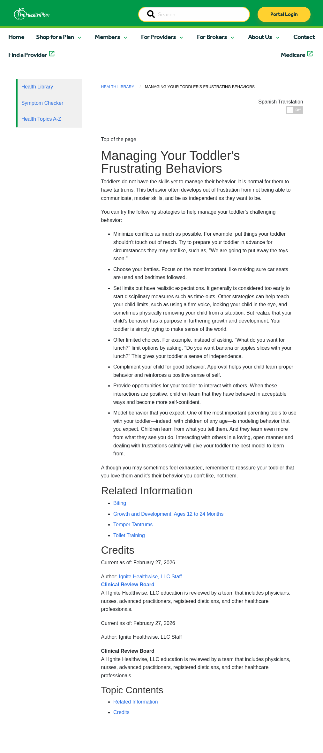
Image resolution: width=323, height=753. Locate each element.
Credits (121, 712)
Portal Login (284, 14)
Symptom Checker (42, 103)
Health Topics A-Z (41, 119)
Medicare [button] (293, 54)
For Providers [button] (158, 37)
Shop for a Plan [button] (55, 37)
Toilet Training (129, 535)
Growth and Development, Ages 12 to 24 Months (168, 514)
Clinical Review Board (127, 651)
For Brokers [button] (212, 37)
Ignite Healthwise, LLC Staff (150, 637)
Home (16, 37)
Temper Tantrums (133, 524)
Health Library (37, 86)
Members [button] (107, 37)
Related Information (135, 701)
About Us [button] (260, 37)
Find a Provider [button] (27, 54)
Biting (119, 503)
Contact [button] (304, 37)
